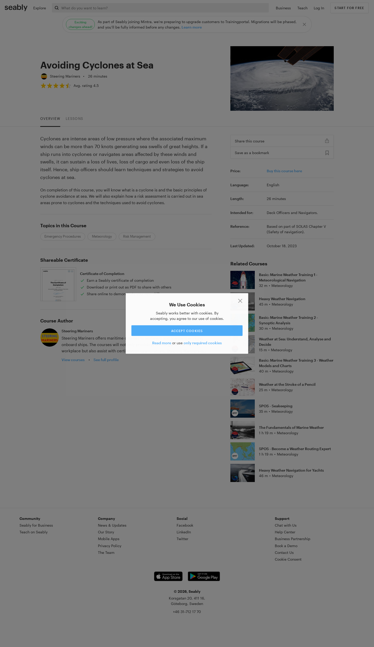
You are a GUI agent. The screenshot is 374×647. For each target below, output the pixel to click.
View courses (73, 359)
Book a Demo (286, 545)
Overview (50, 118)
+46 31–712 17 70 (187, 611)
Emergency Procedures (62, 236)
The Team (106, 552)
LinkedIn (184, 532)
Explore (39, 8)
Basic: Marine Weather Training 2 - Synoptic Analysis (288, 320)
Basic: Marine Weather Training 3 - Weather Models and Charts (296, 363)
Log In (319, 8)
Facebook (185, 525)
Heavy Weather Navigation (282, 299)
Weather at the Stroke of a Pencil (287, 384)
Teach (302, 8)
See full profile (106, 359)
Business (283, 8)
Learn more (192, 27)
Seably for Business (36, 525)
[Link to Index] (16, 7)
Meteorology (102, 236)
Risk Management (137, 236)
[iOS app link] (168, 576)
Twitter (182, 538)
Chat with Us (286, 525)
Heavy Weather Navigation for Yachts (291, 470)
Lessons (74, 118)
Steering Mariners (65, 76)
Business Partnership (292, 538)
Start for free (349, 8)
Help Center (285, 532)
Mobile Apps (108, 538)
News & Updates (112, 525)
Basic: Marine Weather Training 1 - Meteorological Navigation (288, 277)
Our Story (106, 532)
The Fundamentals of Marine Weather (291, 427)
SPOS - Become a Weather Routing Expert (295, 448)
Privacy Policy (109, 545)
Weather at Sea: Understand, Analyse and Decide (295, 342)
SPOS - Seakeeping (275, 406)
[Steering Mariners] (44, 76)
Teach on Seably (33, 532)
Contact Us (284, 552)
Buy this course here (284, 171)
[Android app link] (204, 576)
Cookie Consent (288, 559)
